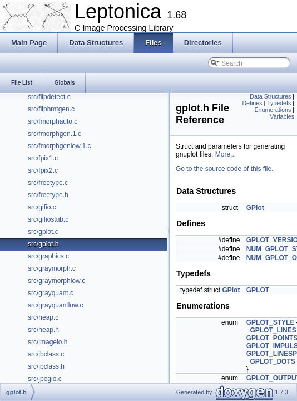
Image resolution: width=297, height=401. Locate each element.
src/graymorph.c (52, 268)
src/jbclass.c (46, 354)
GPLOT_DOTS (272, 361)
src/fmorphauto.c (52, 121)
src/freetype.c (48, 183)
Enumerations (273, 109)
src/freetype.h (48, 195)
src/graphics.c (48, 256)
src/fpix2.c (43, 170)
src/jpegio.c (45, 379)
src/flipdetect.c (49, 97)
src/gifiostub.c (48, 219)
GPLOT (257, 290)
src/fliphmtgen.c (51, 109)
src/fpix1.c (43, 158)
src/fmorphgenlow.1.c (59, 146)
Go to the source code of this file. (224, 169)
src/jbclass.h (46, 366)
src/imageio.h (47, 342)
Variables (282, 116)
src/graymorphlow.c (56, 281)
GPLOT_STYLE (270, 322)
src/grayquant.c (50, 293)
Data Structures (270, 96)
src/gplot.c (43, 232)
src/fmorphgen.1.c (54, 134)
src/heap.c (43, 317)
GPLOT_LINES (273, 330)
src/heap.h (43, 330)
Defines (252, 103)
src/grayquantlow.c (55, 305)
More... (225, 154)
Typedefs (279, 103)
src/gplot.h (43, 244)
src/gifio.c (42, 207)
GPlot (255, 208)
